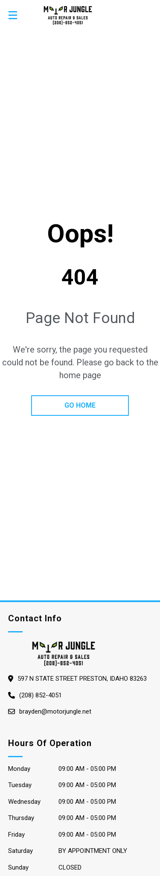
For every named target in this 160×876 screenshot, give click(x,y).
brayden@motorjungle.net (55, 711)
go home (80, 405)
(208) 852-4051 (40, 695)
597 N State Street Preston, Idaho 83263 (82, 678)
